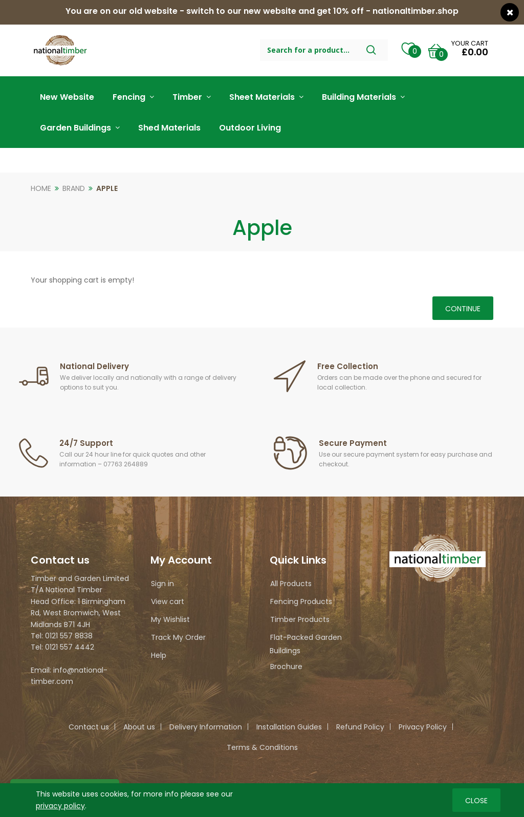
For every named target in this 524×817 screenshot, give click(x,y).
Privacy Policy (423, 727)
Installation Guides (289, 727)
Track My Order (178, 637)
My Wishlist (170, 619)
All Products (291, 583)
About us (139, 727)
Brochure (286, 666)
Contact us (89, 727)
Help (158, 655)
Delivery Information (205, 727)
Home (41, 188)
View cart (167, 601)
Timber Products (300, 619)
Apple (107, 188)
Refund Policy (360, 727)
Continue (463, 309)
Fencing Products (301, 601)
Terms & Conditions (262, 747)
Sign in (162, 583)
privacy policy (60, 805)
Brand (73, 188)
